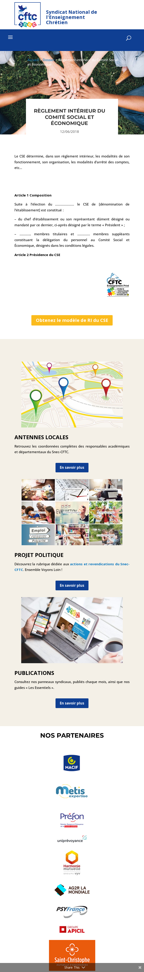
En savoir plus (72, 467)
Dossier (49, 60)
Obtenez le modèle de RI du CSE (72, 320)
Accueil (33, 60)
